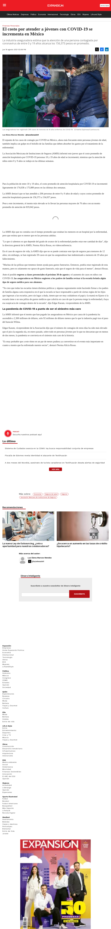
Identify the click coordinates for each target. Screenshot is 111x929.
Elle (4, 712)
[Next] (106, 525)
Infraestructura (8, 751)
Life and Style (96, 14)
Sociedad (6, 687)
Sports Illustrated (9, 797)
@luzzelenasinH (32, 135)
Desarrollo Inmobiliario (12, 749)
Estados (6, 683)
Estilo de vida (8, 721)
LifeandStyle (8, 667)
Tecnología (64, 14)
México (5, 676)
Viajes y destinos (10, 824)
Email (45, 595)
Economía (42, 14)
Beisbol (5, 801)
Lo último (9, 441)
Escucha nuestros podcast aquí (27, 434)
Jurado (5, 834)
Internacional (53, 14)
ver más (55, 469)
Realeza (6, 696)
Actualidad (7, 785)
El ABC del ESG (8, 776)
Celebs (5, 719)
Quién (4, 692)
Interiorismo (7, 756)
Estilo (4, 728)
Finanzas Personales (10, 26)
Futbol (5, 799)
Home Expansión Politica (13, 650)
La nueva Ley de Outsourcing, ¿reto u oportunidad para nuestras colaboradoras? (25, 544)
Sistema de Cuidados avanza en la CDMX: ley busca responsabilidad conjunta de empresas (49, 448)
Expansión (6, 646)
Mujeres (86, 14)
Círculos (6, 698)
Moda (4, 701)
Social (5, 765)
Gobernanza (7, 767)
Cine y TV (6, 735)
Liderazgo (6, 788)
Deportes (6, 733)
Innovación (7, 774)
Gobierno (6, 673)
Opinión (5, 685)
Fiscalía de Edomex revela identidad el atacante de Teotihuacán (36, 455)
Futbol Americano (10, 803)
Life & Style (7, 726)
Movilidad (6, 769)
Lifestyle (6, 810)
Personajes (7, 826)
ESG (79, 14)
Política (33, 14)
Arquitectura (7, 753)
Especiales (7, 792)
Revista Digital (105, 5)
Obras (73, 14)
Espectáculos (8, 694)
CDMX (5, 680)
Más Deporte (8, 808)
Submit (79, 594)
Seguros (64, 494)
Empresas (25, 14)
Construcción (8, 746)
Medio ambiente (9, 762)
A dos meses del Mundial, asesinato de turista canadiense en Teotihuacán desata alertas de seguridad (55, 463)
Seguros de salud (51, 494)
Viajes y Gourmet (9, 706)
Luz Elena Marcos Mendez (40, 558)
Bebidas (6, 822)
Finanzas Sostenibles (11, 772)
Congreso (6, 678)
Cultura (5, 708)
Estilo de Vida (8, 831)
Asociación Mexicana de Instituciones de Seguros (38, 497)
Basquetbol (7, 806)
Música (5, 737)
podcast (16, 432)
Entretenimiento (9, 730)
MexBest (6, 817)
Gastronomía (7, 819)
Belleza (5, 703)
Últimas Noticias (13, 14)
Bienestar (6, 829)
